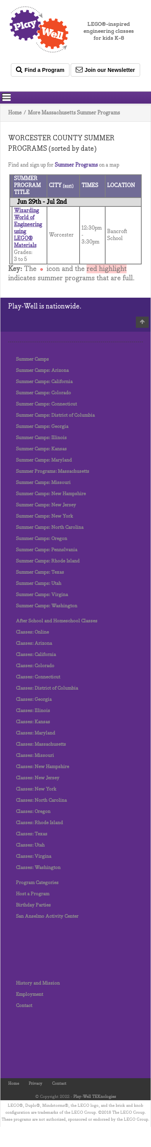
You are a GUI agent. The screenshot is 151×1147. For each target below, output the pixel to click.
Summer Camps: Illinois (41, 438)
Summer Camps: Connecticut (46, 404)
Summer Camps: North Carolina (49, 527)
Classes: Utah (30, 845)
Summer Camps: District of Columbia (55, 415)
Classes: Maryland (35, 733)
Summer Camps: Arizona (42, 370)
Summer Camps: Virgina (42, 595)
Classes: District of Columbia (47, 688)
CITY (56, 185)
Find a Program (40, 69)
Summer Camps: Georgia (42, 426)
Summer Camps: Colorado (43, 393)
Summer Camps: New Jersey (46, 505)
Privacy (35, 1083)
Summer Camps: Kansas (41, 449)
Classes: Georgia (34, 699)
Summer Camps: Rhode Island (48, 561)
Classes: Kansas (33, 722)
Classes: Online (32, 632)
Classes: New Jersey (37, 778)
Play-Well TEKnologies (94, 1096)
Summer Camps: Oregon (41, 539)
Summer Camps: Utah (38, 583)
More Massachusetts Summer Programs (74, 113)
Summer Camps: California (44, 382)
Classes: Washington (38, 868)
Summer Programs (76, 165)
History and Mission (38, 983)
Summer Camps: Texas (40, 572)
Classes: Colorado (35, 666)
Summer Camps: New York (44, 516)
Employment (29, 994)
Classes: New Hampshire (42, 767)
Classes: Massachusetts (41, 744)
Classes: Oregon (33, 812)
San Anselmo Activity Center (47, 916)
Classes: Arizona (34, 643)
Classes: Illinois (33, 711)
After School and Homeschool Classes (56, 621)
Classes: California (36, 655)
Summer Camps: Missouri (43, 483)
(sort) (68, 186)
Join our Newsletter (105, 69)
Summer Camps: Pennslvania (46, 550)
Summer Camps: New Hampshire (51, 494)
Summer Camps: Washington (46, 606)
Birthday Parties (33, 905)
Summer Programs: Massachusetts (52, 471)
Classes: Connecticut (38, 677)
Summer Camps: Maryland (44, 460)
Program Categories (37, 883)
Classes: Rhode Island (39, 823)
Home (15, 113)
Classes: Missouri (35, 755)
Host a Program (32, 894)
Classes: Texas (31, 834)
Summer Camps (32, 359)
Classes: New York (36, 789)
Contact (24, 1006)
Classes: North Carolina (41, 800)
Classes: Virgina (33, 856)
